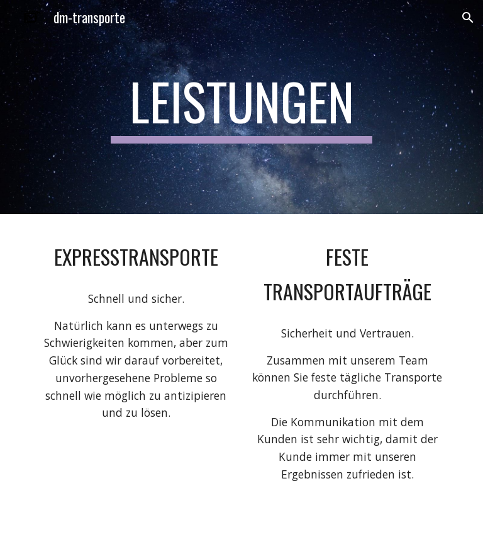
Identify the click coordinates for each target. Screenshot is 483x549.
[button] (468, 18)
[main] (241, 107)
